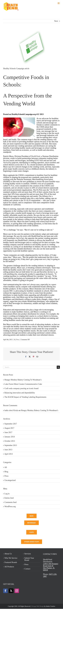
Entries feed (9, 498)
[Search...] (30, 367)
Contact (27, 569)
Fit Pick (11, 186)
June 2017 (8, 432)
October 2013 (9, 441)
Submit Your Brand (29, 559)
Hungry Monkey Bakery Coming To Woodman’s (23, 380)
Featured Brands (10, 562)
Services (27, 554)
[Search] (58, 367)
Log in (7, 494)
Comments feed (10, 502)
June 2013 (8, 450)
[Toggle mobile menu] (59, 3)
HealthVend (35, 156)
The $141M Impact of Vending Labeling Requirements (25, 397)
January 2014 (9, 437)
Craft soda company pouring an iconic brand (21, 388)
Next (56, 21)
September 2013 (10, 445)
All (15, 339)
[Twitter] (11, 591)
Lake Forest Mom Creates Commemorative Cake (23, 384)
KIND (37, 160)
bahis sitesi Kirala (11, 410)
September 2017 (10, 424)
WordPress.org (10, 506)
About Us (8, 554)
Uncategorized (10, 480)
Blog (6, 472)
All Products (9, 567)
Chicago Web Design (37, 606)
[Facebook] (5, 591)
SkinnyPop (7, 163)
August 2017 (9, 428)
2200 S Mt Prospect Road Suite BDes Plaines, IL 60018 (50, 567)
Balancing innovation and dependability (19, 393)
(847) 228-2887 (50, 575)
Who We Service (10, 558)
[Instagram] (17, 591)
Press (17, 339)
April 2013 (8, 454)
